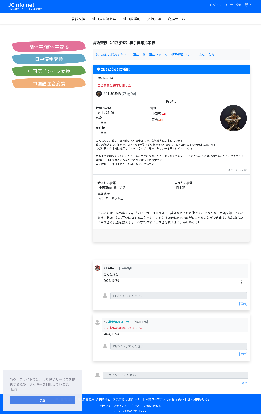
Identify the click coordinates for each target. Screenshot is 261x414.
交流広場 (156, 18)
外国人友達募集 (106, 18)
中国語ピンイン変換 (49, 71)
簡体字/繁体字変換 (49, 46)
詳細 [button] (13, 389)
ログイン (215, 5)
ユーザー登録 (233, 5)
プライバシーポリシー (127, 406)
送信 (243, 304)
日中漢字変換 (49, 59)
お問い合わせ (152, 406)
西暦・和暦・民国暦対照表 (193, 399)
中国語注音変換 (49, 83)
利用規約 (105, 406)
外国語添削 (133, 18)
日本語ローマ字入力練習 (158, 399)
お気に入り (207, 54)
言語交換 (80, 18)
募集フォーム (158, 54)
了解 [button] (42, 400)
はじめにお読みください (112, 54)
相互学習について (183, 54)
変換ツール (178, 18)
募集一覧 (139, 54)
